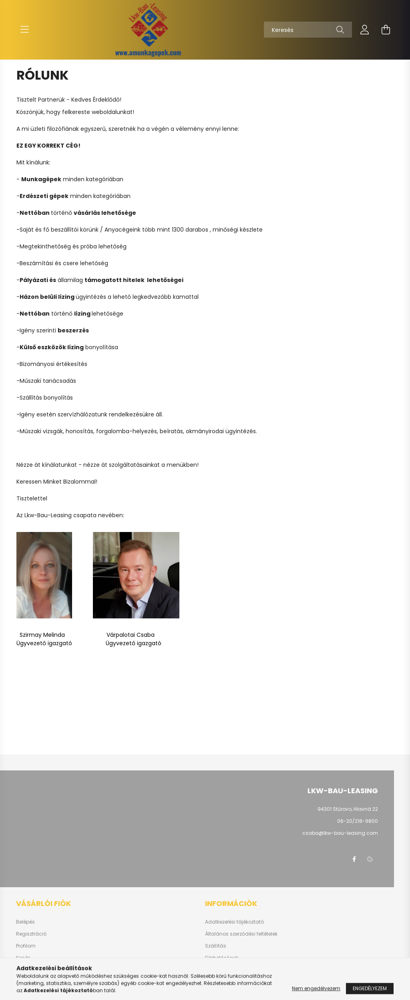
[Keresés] (308, 30)
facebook (354, 859)
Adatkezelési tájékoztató (234, 922)
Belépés (25, 922)
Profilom (26, 946)
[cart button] (386, 30)
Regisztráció (31, 934)
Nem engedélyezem (316, 994)
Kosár (23, 958)
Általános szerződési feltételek (241, 934)
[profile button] (365, 30)
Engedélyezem (370, 994)
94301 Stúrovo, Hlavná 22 (348, 809)
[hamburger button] (24, 30)
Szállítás (215, 946)
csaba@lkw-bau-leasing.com (340, 833)
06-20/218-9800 (357, 821)
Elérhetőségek (221, 958)
